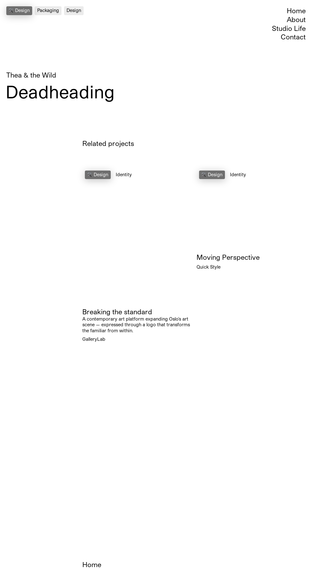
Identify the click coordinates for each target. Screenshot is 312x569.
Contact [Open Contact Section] (293, 37)
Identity (124, 174)
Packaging (48, 10)
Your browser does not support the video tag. (136, 236)
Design (74, 10)
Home (296, 11)
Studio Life (289, 28)
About (296, 19)
